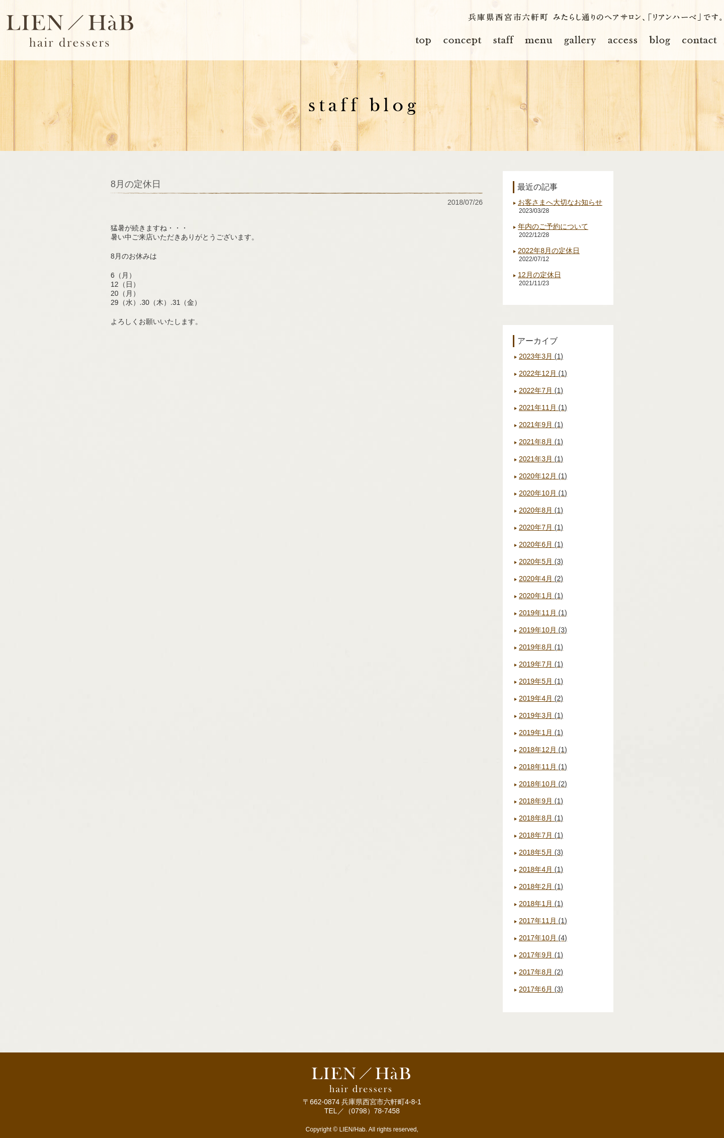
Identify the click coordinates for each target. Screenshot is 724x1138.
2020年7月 (541, 527)
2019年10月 (543, 630)
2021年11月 (543, 407)
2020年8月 (541, 510)
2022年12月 (543, 373)
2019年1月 (541, 732)
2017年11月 (543, 921)
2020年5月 (541, 561)
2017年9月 (541, 955)
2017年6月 (541, 989)
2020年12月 (543, 476)
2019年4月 (541, 698)
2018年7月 (541, 835)
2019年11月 (543, 613)
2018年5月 (541, 852)
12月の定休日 (539, 275)
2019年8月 (541, 647)
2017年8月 (541, 972)
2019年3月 (541, 715)
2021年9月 (541, 425)
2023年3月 (541, 356)
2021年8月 (541, 442)
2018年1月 (541, 904)
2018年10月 (543, 784)
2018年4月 (541, 869)
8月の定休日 (136, 184)
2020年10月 (543, 493)
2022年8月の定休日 (549, 251)
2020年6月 (541, 544)
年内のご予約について (553, 226)
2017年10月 (543, 938)
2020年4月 (541, 579)
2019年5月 (541, 681)
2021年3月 (541, 459)
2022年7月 (541, 390)
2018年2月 (541, 886)
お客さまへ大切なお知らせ (560, 202)
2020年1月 (541, 596)
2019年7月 (541, 664)
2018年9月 (541, 801)
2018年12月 (543, 750)
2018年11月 (543, 767)
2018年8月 (541, 818)
